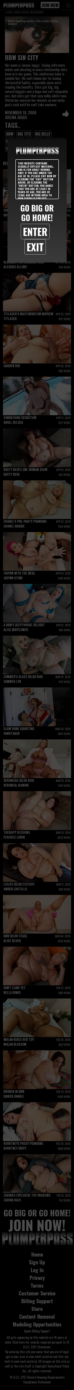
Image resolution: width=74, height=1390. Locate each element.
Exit (35, 246)
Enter (35, 231)
